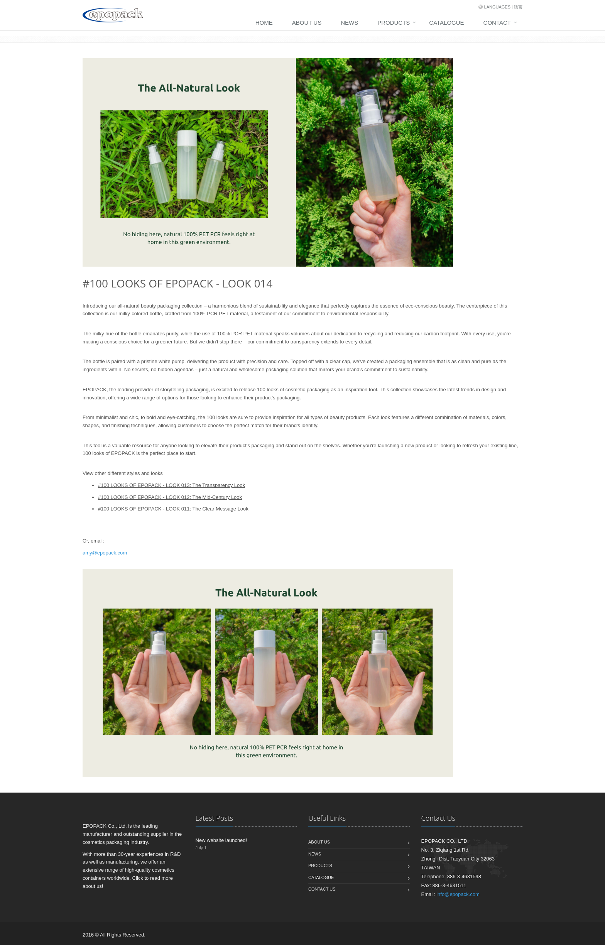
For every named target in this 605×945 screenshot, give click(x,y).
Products (393, 22)
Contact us (322, 889)
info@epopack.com (457, 894)
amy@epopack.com (105, 553)
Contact (497, 22)
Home (264, 22)
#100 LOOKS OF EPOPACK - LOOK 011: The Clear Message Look (173, 509)
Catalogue (446, 22)
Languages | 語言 (503, 7)
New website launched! (221, 840)
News (349, 22)
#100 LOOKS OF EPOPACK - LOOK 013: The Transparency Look (171, 485)
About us (319, 842)
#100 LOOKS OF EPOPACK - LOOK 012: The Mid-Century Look (170, 497)
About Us (306, 22)
